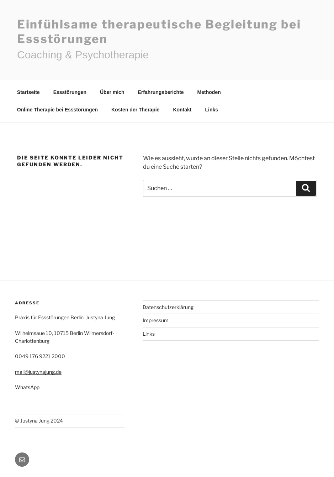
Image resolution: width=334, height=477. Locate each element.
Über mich (112, 92)
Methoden (209, 92)
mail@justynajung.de (38, 372)
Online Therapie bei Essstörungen (57, 109)
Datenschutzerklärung (168, 307)
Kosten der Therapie (135, 109)
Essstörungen (69, 92)
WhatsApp (27, 387)
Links (211, 109)
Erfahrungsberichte (161, 92)
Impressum (156, 320)
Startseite (28, 92)
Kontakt (182, 109)
